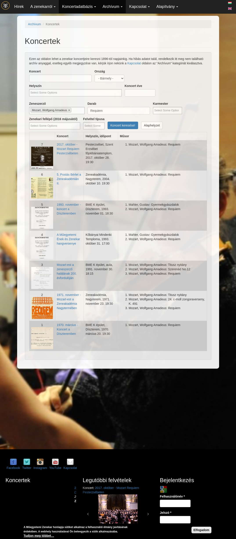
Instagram (40, 468)
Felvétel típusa (93, 119)
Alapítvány (167, 6)
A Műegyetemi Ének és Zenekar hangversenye (68, 239)
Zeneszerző (37, 103)
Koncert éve (133, 86)
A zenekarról (43, 6)
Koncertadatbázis (79, 6)
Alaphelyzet (152, 125)
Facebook (13, 468)
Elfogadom (201, 530)
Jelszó (165, 512)
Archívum (113, 6)
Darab (92, 103)
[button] (88, 512)
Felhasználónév (172, 496)
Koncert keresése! (122, 125)
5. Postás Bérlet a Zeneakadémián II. (69, 179)
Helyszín (35, 86)
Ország (100, 71)
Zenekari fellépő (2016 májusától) (53, 119)
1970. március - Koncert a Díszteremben (67, 329)
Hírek (19, 6)
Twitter (26, 468)
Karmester (160, 103)
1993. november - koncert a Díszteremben (69, 209)
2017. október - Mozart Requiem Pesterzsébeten (68, 149)
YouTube (55, 468)
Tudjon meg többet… (39, 535)
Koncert (35, 71)
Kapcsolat (139, 6)
